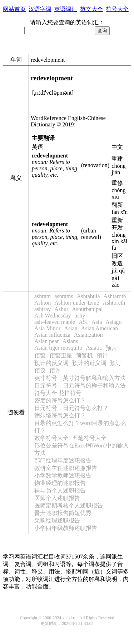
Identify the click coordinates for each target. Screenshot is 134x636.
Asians (70, 341)
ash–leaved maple (54, 322)
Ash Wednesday (52, 315)
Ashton (42, 303)
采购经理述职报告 (57, 520)
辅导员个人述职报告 (60, 490)
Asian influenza (52, 335)
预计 (102, 355)
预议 (40, 370)
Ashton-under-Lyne (76, 303)
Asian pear (46, 341)
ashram (42, 296)
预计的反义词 (51, 363)
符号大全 (117, 9)
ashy (80, 315)
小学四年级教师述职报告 (65, 528)
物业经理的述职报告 (60, 483)
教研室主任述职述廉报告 (65, 468)
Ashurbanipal (87, 309)
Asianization (88, 335)
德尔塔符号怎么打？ (60, 415)
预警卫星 (60, 355)
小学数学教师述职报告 (62, 475)
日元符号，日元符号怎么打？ (71, 408)
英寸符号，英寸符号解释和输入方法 (80, 378)
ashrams (63, 296)
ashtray (42, 309)
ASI (83, 322)
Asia (96, 322)
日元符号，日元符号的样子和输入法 (80, 385)
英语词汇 (65, 9)
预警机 (84, 355)
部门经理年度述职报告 (62, 460)
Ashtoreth (114, 303)
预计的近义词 (89, 363)
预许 (55, 370)
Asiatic (94, 348)
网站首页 (14, 9)
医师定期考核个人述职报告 (68, 505)
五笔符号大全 (89, 438)
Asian (70, 328)
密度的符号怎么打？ (60, 400)
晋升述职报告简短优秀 (62, 513)
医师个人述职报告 (57, 498)
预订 (115, 363)
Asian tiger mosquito (58, 348)
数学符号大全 (51, 438)
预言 (111, 348)
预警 (40, 355)
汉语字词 (40, 9)
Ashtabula (88, 296)
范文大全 (91, 9)
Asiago (113, 322)
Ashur (61, 309)
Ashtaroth (115, 296)
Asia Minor (47, 328)
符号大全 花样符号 (57, 393)
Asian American (99, 328)
